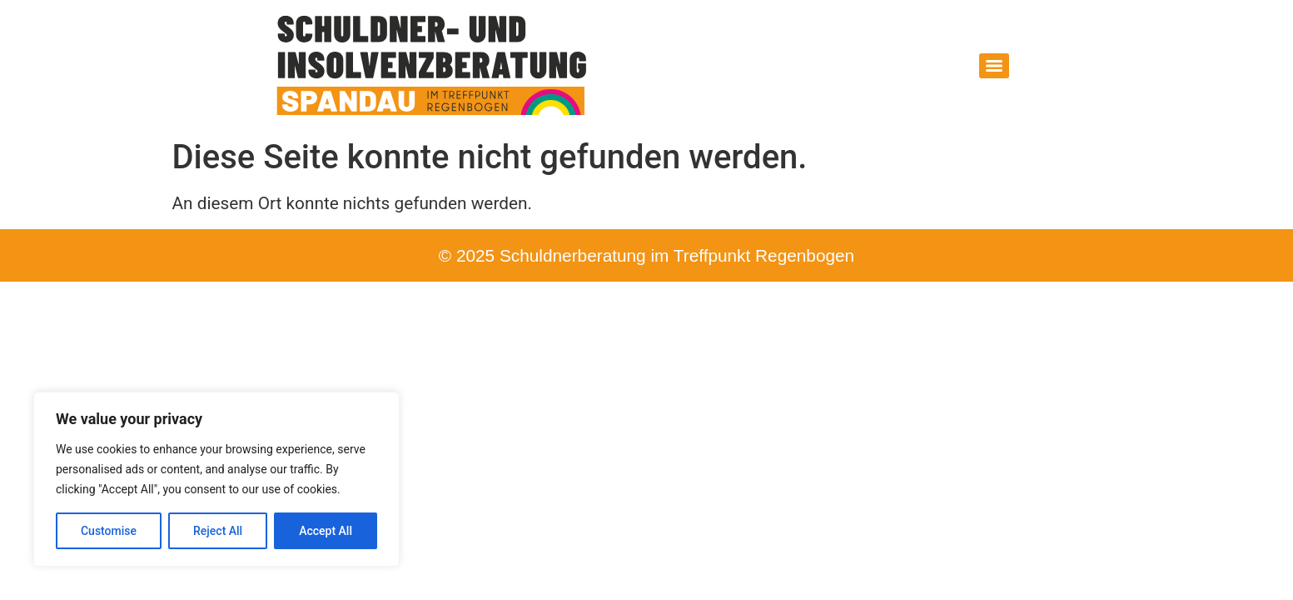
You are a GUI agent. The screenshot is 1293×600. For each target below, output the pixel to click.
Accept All (325, 531)
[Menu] (994, 65)
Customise (109, 531)
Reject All (217, 531)
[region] (216, 479)
